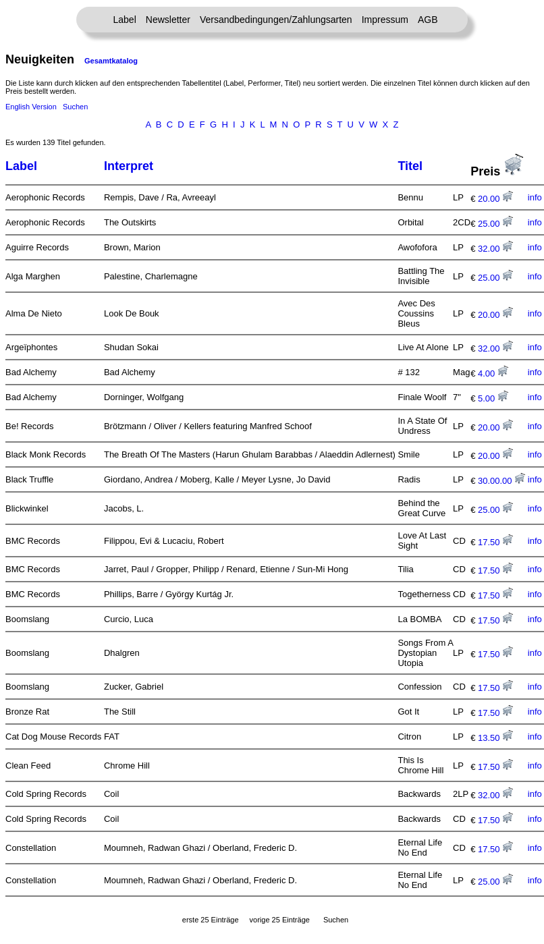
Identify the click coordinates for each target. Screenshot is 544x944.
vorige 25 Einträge (280, 920)
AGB (428, 19)
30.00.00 (501, 481)
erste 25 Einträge (210, 920)
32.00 (495, 249)
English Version (31, 107)
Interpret (128, 166)
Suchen (75, 107)
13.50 (495, 738)
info (535, 197)
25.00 (495, 224)
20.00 (495, 199)
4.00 (493, 373)
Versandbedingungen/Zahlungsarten (276, 19)
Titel (410, 166)
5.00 (493, 398)
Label (124, 19)
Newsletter (168, 19)
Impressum (385, 19)
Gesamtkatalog (111, 61)
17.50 (495, 542)
